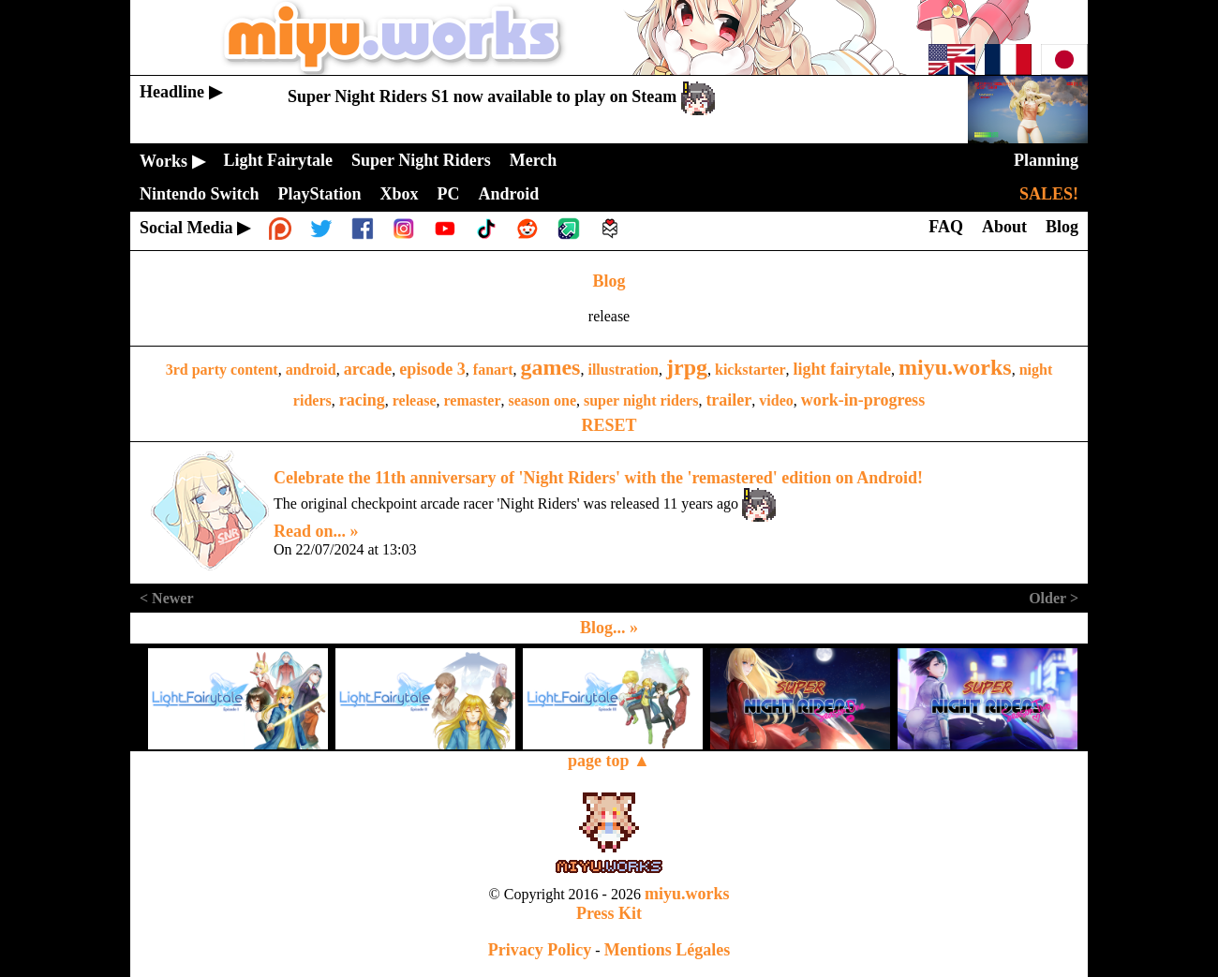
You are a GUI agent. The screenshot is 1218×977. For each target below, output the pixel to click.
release (415, 400)
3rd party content (222, 369)
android (311, 369)
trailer (728, 400)
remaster (472, 400)
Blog (608, 281)
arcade (368, 369)
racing (362, 400)
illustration (623, 369)
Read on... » (316, 531)
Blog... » (609, 627)
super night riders (641, 400)
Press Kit (609, 913)
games (550, 367)
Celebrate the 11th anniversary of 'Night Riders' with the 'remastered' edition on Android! (598, 477)
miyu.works (955, 367)
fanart (493, 369)
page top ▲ (609, 760)
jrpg (686, 367)
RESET (608, 425)
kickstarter (750, 369)
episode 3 (432, 369)
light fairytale (842, 369)
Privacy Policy (539, 949)
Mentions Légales (667, 949)
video (776, 400)
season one (542, 400)
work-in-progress (863, 400)
